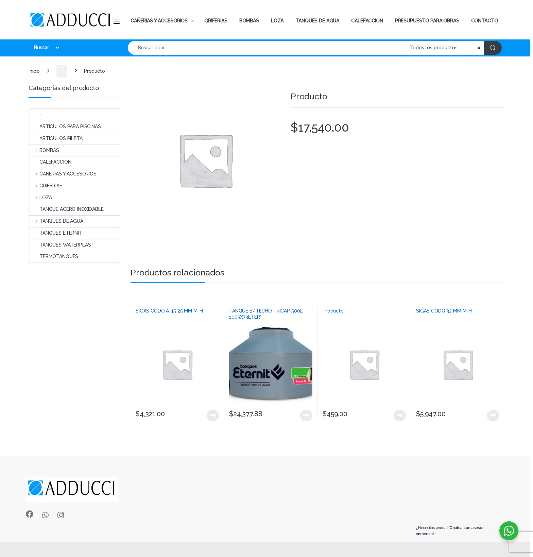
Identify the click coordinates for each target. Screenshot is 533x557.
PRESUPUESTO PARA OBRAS (427, 20)
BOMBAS (249, 20)
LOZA (277, 20)
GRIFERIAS (215, 20)
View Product (213, 415)
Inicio (34, 70)
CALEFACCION (367, 20)
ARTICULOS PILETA (56, 138)
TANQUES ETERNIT (55, 233)
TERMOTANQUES (53, 256)
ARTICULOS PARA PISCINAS (65, 126)
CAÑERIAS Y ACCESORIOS (159, 20)
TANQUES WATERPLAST (61, 245)
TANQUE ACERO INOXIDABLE (66, 209)
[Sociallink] (29, 514)
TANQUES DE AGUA (317, 20)
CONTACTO (484, 20)
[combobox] (267, 48)
